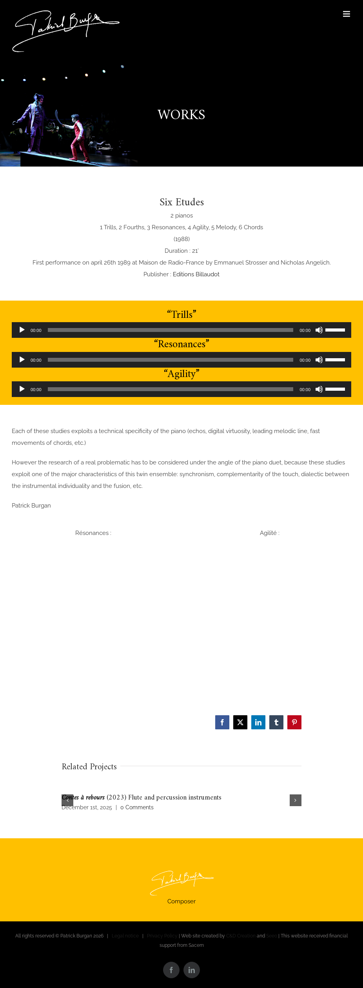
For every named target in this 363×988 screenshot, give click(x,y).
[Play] (22, 330)
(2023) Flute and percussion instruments (141, 798)
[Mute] (319, 330)
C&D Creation (241, 936)
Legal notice (125, 936)
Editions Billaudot (196, 274)
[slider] (171, 330)
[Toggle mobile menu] (347, 14)
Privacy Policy (162, 936)
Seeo (271, 936)
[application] (181, 330)
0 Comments (137, 807)
